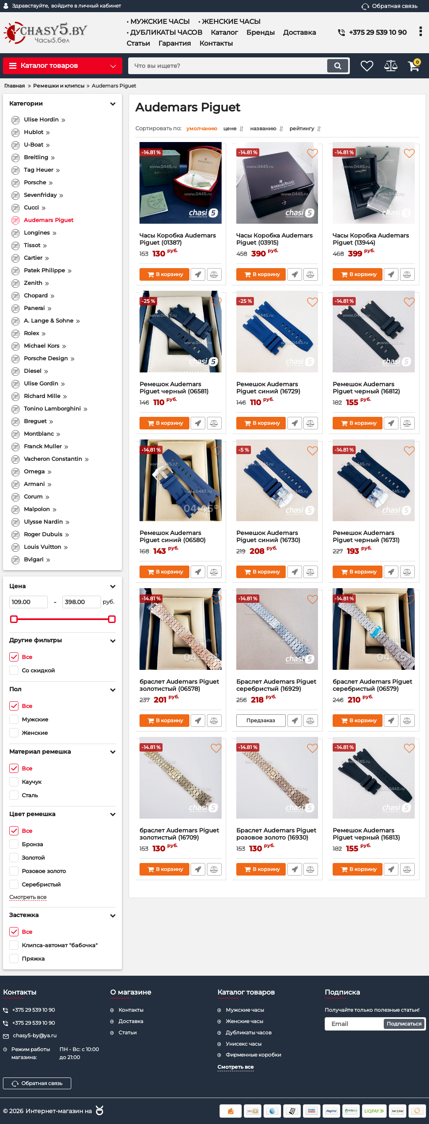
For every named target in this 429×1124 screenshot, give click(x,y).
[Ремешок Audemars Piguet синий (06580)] (181, 490)
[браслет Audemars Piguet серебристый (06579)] (374, 638)
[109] (28, 602)
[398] (81, 602)
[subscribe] (375, 1024)
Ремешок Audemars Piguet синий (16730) (277, 542)
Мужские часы (245, 1010)
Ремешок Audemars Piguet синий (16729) (277, 394)
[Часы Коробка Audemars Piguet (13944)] (374, 192)
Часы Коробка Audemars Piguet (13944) (374, 245)
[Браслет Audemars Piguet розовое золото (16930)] (277, 787)
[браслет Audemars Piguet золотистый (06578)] (181, 638)
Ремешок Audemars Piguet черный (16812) (374, 394)
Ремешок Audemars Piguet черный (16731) (374, 542)
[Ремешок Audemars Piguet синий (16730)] (277, 490)
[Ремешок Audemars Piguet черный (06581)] (181, 341)
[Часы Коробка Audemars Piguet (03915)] (277, 192)
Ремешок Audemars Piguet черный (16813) (374, 840)
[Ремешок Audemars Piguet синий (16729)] (277, 341)
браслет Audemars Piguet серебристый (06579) (374, 691)
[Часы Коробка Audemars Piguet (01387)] (181, 192)
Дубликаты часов (248, 1032)
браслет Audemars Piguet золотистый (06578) (181, 691)
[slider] (14, 619)
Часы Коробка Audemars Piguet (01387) (181, 245)
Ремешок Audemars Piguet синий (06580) (181, 542)
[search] (230, 65)
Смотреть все (28, 897)
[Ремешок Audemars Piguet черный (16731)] (374, 490)
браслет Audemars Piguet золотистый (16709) (181, 840)
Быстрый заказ (197, 276)
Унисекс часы (243, 1044)
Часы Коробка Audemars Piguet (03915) (277, 245)
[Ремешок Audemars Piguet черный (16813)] (374, 787)
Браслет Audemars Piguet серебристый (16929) (277, 691)
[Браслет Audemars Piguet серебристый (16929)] (277, 638)
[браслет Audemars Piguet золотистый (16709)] (181, 787)
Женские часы (244, 1021)
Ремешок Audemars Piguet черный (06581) (181, 394)
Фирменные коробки (253, 1055)
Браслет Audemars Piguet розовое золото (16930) (277, 840)
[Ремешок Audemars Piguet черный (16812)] (374, 341)
